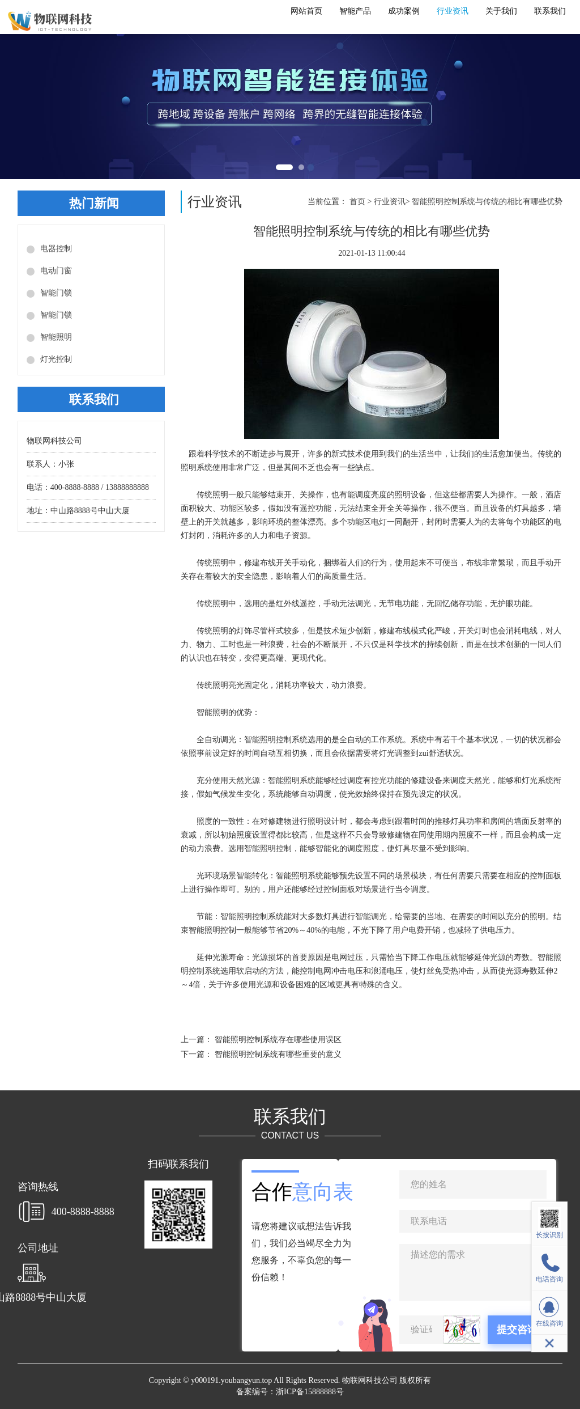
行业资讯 (452, 11)
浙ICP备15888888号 (310, 1391)
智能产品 (355, 11)
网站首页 (306, 11)
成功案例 (404, 11)
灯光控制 (56, 359)
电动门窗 (56, 270)
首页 (357, 201)
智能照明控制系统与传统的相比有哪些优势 (487, 201)
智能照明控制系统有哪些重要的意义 (278, 1054)
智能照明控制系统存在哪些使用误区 (278, 1039)
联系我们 (550, 11)
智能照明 (56, 337)
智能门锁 (56, 293)
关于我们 (501, 11)
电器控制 (56, 248)
